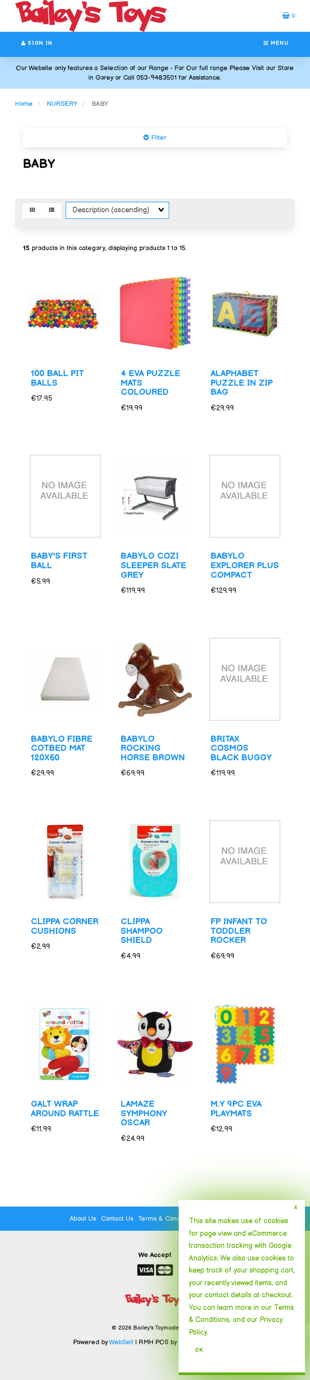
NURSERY (62, 104)
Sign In (37, 43)
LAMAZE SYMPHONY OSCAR (144, 1113)
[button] (288, 16)
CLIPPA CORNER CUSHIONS (64, 926)
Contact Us (117, 1219)
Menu (276, 43)
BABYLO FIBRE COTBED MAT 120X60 (61, 748)
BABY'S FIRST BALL (59, 561)
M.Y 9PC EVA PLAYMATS (236, 1109)
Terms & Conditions (167, 1219)
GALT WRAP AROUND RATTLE (65, 1109)
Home (24, 104)
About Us (83, 1219)
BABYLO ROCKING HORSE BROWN (153, 748)
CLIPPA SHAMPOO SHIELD (142, 931)
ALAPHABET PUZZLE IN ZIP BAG (242, 383)
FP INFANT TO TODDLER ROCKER (239, 931)
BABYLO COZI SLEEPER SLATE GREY (153, 565)
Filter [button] (158, 138)
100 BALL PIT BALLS (57, 378)
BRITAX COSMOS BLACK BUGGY (241, 748)
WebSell (121, 1342)
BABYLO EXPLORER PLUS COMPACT (245, 565)
